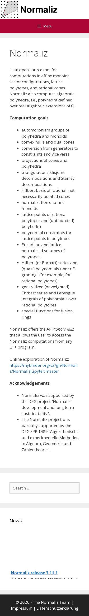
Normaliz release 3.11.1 (34, 574)
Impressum (22, 608)
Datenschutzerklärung (57, 608)
